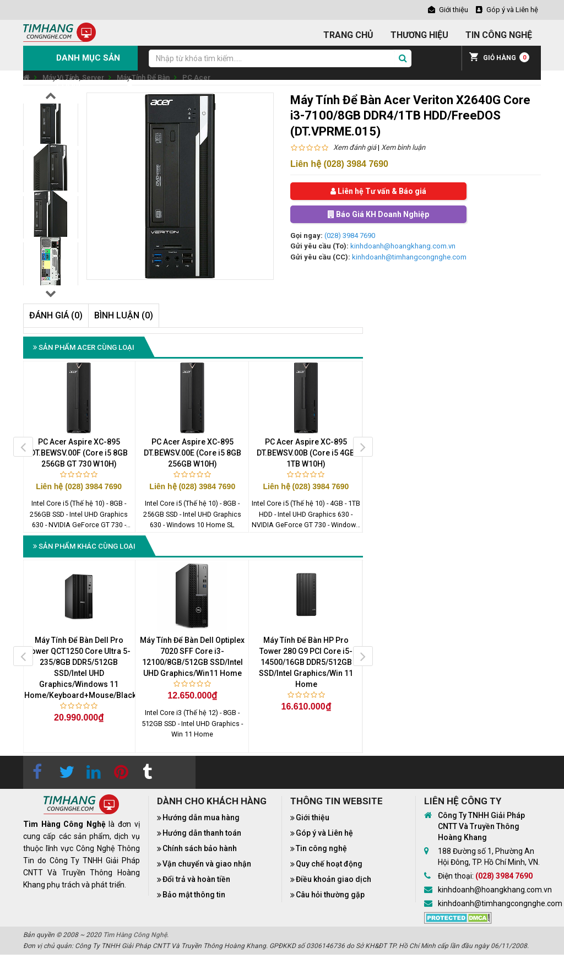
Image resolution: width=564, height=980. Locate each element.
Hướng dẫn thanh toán (201, 833)
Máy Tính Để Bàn (143, 77)
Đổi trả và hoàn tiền (196, 879)
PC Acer (196, 77)
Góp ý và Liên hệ (324, 833)
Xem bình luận (403, 147)
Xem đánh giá (354, 147)
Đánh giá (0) (56, 315)
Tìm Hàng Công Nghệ (135, 935)
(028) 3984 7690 (349, 235)
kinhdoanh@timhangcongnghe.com (409, 257)
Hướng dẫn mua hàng (201, 817)
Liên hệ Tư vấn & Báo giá (378, 191)
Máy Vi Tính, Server (73, 77)
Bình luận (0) (123, 315)
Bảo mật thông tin (193, 894)
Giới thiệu (312, 817)
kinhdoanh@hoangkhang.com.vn (402, 246)
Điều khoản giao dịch (333, 879)
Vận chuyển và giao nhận (206, 863)
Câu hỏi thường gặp (330, 894)
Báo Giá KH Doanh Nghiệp (378, 214)
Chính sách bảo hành (199, 848)
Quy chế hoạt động (329, 863)
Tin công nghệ (321, 848)
